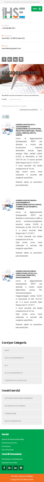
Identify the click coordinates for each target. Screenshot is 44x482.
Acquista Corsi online (9, 463)
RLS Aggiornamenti (14, 373)
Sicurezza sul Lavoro (15, 406)
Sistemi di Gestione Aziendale (19, 398)
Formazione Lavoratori (16, 380)
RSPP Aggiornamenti (14, 358)
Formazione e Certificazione (12, 459)
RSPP (7, 350)
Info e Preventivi (13, 421)
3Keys (30, 476)
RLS (6, 365)
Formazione (10, 413)
